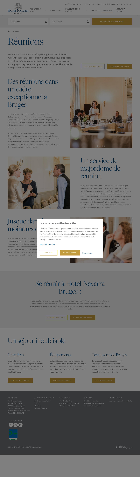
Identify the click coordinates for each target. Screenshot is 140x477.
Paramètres (87, 253)
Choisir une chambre (20, 402)
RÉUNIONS (107, 10)
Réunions (38, 428)
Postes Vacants (96, 4)
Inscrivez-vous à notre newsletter (120, 423)
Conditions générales (91, 423)
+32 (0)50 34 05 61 (72, 4)
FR (124, 4)
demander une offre (119, 66)
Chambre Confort (65, 423)
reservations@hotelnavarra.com (19, 433)
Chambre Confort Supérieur (69, 426)
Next (127, 113)
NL (127, 4)
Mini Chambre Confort (67, 428)
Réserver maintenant (112, 21)
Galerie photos (110, 4)
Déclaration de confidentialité (94, 426)
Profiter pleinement (62, 402)
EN (121, 4)
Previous (75, 113)
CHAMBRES (55, 10)
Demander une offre (82, 317)
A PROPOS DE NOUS (38, 10)
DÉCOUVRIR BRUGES (120, 10)
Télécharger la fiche (93, 66)
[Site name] (18, 8)
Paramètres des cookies (92, 428)
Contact (85, 4)
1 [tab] (97, 146)
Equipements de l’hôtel (43, 423)
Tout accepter (69, 253)
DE (130, 4)
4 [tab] (104, 146)
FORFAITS (95, 10)
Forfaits (37, 426)
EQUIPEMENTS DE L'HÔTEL (76, 10)
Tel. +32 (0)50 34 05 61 (16, 430)
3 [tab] (102, 146)
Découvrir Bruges (104, 402)
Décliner (49, 253)
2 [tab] (100, 146)
